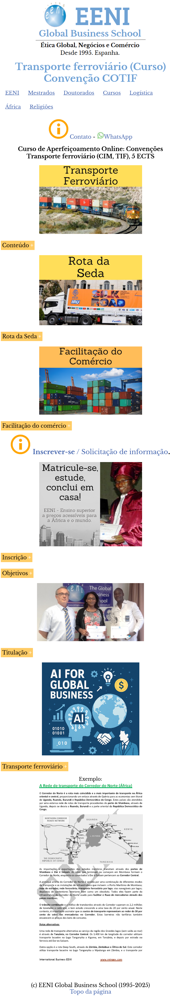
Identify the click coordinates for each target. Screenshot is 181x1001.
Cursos (112, 93)
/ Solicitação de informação (100, 452)
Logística (141, 93)
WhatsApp (115, 137)
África (13, 107)
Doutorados (78, 93)
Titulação (14, 652)
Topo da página (90, 991)
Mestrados (41, 93)
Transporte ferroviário (32, 766)
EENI (12, 93)
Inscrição (14, 557)
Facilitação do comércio (34, 426)
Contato (80, 137)
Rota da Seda (19, 336)
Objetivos (15, 573)
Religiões (41, 107)
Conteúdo (15, 245)
